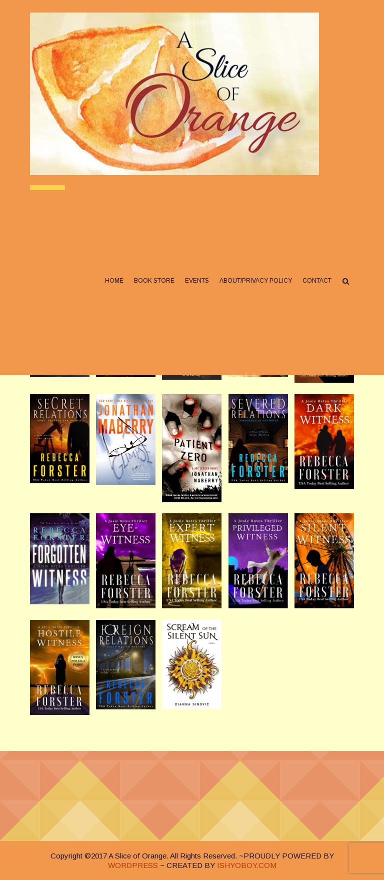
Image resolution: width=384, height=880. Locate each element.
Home (114, 280)
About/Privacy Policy (256, 280)
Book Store (154, 280)
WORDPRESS (133, 865)
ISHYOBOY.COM (246, 865)
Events (197, 280)
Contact (317, 280)
